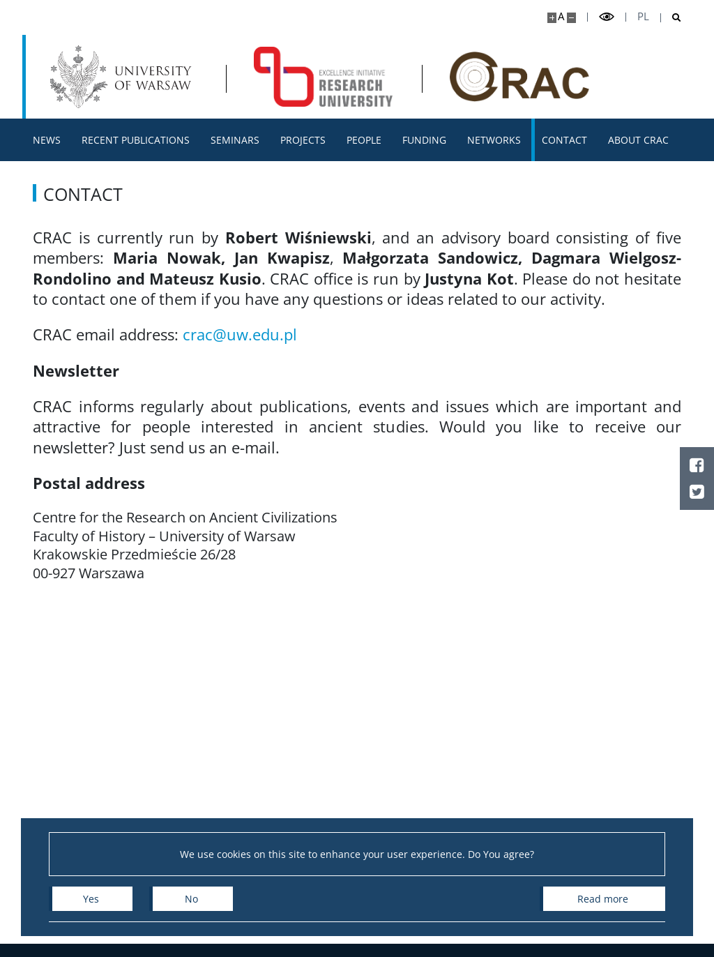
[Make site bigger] (551, 18)
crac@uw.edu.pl (240, 334)
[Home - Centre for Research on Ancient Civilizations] (323, 76)
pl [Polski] (643, 16)
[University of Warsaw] (123, 76)
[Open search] (671, 17)
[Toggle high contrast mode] (606, 17)
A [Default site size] (561, 16)
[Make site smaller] (571, 18)
